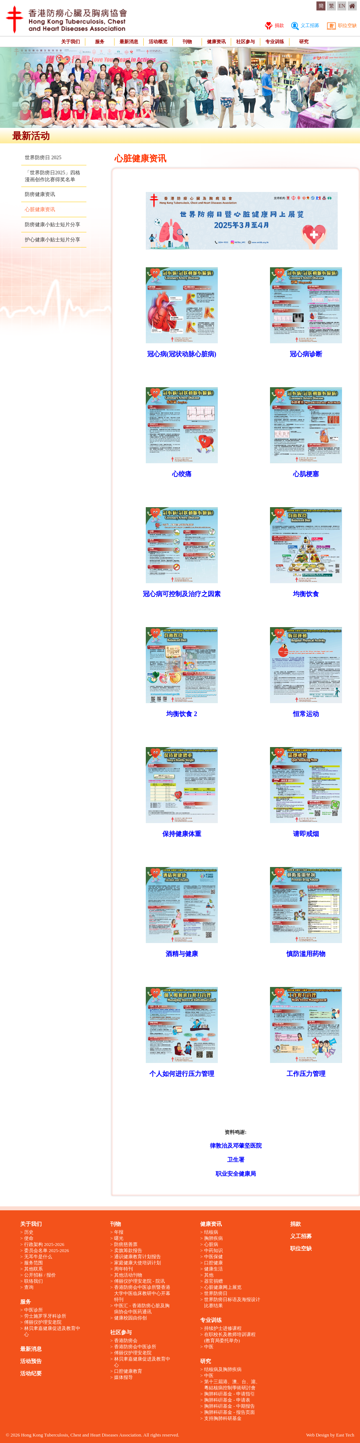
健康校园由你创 (130, 1318)
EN (341, 6)
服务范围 (33, 1262)
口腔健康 (213, 1262)
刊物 (187, 41)
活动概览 (158, 41)
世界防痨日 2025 (43, 157)
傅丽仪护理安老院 (43, 1322)
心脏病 (211, 1244)
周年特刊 (123, 1269)
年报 (118, 1232)
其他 (208, 1275)
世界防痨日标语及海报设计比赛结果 (232, 1302)
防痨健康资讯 (40, 194)
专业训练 (274, 41)
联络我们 (33, 1281)
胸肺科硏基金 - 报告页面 (229, 1412)
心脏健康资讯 (40, 209)
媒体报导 (123, 1377)
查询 (28, 1287)
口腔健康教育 (128, 1371)
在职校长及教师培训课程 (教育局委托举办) (230, 1337)
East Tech (345, 1435)
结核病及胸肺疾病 (223, 1369)
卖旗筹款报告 (128, 1250)
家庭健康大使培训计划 (137, 1262)
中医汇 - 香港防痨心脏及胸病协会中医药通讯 (142, 1308)
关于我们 (70, 41)
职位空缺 (342, 25)
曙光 (118, 1238)
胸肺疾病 (213, 1238)
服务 (99, 41)
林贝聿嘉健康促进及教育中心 (52, 1331)
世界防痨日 (216, 1293)
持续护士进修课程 (223, 1328)
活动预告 (31, 1361)
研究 (304, 41)
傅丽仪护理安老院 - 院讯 (139, 1281)
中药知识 (213, 1250)
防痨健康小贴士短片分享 (52, 224)
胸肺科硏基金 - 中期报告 (229, 1406)
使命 (28, 1238)
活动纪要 (31, 1373)
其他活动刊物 (128, 1275)
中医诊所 (33, 1310)
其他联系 (33, 1269)
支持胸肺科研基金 (223, 1418)
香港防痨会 (126, 1340)
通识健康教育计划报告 (137, 1256)
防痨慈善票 (126, 1244)
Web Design (317, 1435)
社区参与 (245, 41)
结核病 (211, 1232)
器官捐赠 (213, 1281)
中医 (208, 1346)
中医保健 (213, 1256)
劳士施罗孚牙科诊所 (45, 1316)
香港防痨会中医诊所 (135, 1346)
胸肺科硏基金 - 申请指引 (229, 1394)
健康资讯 (216, 41)
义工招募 (305, 25)
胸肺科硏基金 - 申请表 (227, 1400)
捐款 (274, 25)
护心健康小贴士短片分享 (52, 239)
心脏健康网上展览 (223, 1287)
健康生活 (213, 1269)
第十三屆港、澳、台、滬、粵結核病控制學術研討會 (232, 1384)
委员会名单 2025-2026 (46, 1250)
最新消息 (129, 41)
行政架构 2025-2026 (44, 1244)
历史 (28, 1232)
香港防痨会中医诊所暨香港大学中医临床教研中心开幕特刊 (142, 1293)
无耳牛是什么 (38, 1256)
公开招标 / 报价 (40, 1275)
